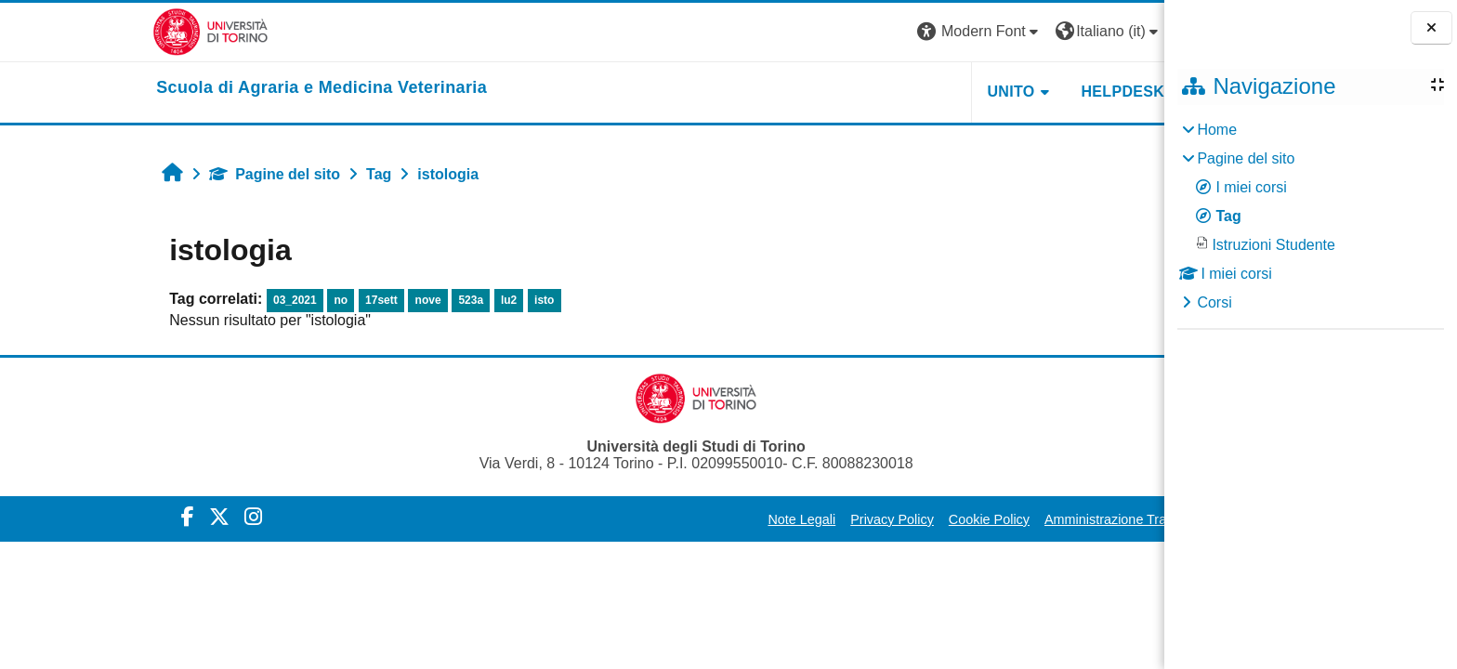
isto (430, 300)
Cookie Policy (874, 519)
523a (357, 300)
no (227, 300)
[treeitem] (1310, 216)
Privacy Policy (778, 519)
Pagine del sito (161, 174)
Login (1092, 31)
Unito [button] (897, 91)
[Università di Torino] (97, 31)
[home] (208, 88)
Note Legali (688, 519)
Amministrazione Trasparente (1017, 519)
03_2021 (181, 300)
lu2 (394, 300)
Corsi (1214, 302)
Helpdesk (1009, 91)
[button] (866, 32)
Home (1217, 130)
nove (314, 300)
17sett (267, 300)
